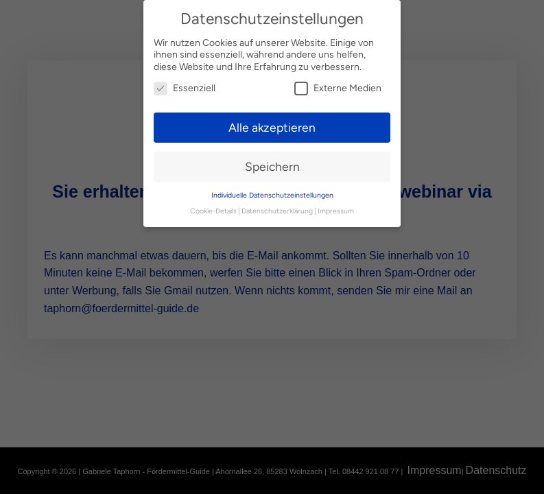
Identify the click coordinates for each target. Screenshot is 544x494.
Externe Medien (337, 82)
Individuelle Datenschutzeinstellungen (272, 189)
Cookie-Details (213, 205)
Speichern (272, 161)
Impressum (336, 205)
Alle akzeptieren (272, 122)
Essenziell (184, 82)
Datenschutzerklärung (277, 205)
